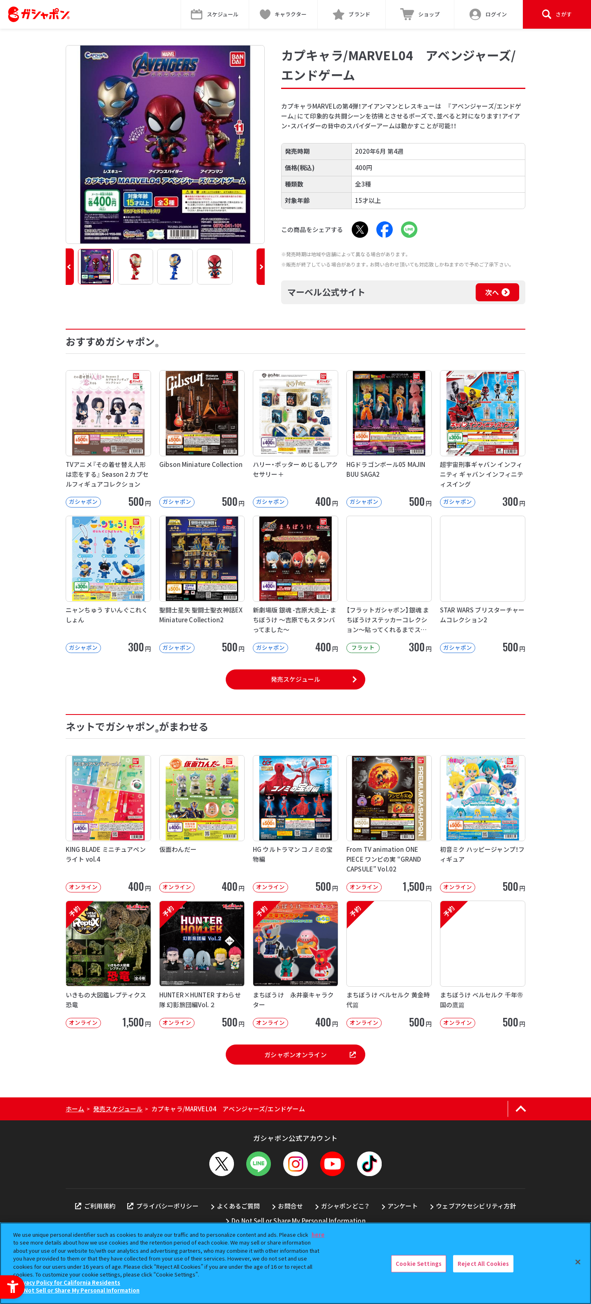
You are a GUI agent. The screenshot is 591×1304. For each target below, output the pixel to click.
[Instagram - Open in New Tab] (295, 1164)
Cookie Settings (419, 1264)
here (318, 1234)
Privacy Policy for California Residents (67, 1282)
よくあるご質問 (238, 1206)
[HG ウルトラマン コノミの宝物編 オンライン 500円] (295, 823)
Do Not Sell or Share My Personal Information (298, 1220)
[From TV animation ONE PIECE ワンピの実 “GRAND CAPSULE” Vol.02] (389, 823)
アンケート (402, 1206)
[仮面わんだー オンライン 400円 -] (202, 823)
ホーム (75, 1108)
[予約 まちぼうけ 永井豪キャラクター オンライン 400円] (295, 964)
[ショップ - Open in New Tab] (420, 14)
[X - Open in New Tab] (360, 229)
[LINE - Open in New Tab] (409, 229)
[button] (70, 266)
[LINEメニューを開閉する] (258, 1164)
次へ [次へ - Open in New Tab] (492, 292)
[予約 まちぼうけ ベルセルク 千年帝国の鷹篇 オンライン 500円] (482, 964)
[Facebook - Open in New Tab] (384, 229)
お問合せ (290, 1206)
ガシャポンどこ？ (345, 1206)
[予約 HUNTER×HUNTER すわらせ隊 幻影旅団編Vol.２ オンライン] (202, 964)
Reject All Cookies (483, 1264)
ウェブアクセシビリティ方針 (476, 1206)
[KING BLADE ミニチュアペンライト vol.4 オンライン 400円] (108, 823)
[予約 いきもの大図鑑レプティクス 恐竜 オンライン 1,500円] (108, 964)
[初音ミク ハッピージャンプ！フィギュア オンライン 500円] (482, 823)
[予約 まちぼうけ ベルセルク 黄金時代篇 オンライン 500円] (389, 964)
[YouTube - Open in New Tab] (332, 1164)
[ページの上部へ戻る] (521, 1109)
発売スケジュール (295, 679)
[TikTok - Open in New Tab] (369, 1164)
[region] (295, 1263)
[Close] (578, 1262)
